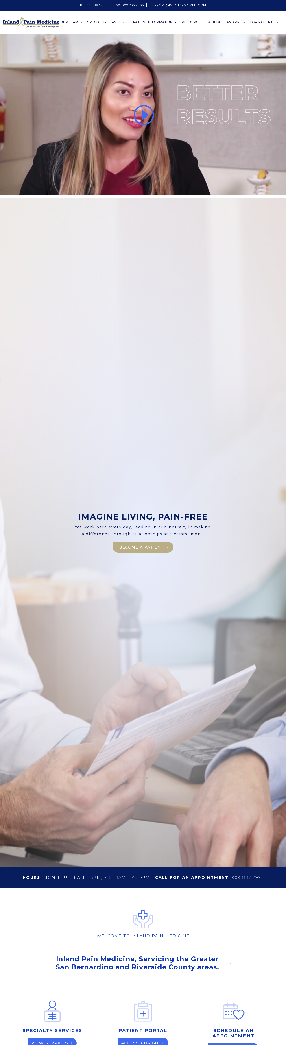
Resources (192, 22)
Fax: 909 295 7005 (129, 5)
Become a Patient (141, 547)
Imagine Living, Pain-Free (143, 517)
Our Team (69, 22)
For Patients (262, 22)
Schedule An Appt (224, 22)
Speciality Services (105, 22)
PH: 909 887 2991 (94, 5)
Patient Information (153, 22)
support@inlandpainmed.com (178, 5)
